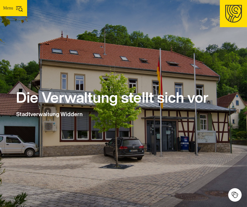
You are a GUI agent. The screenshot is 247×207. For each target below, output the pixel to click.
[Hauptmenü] (13, 8)
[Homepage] (233, 13)
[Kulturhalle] (235, 195)
